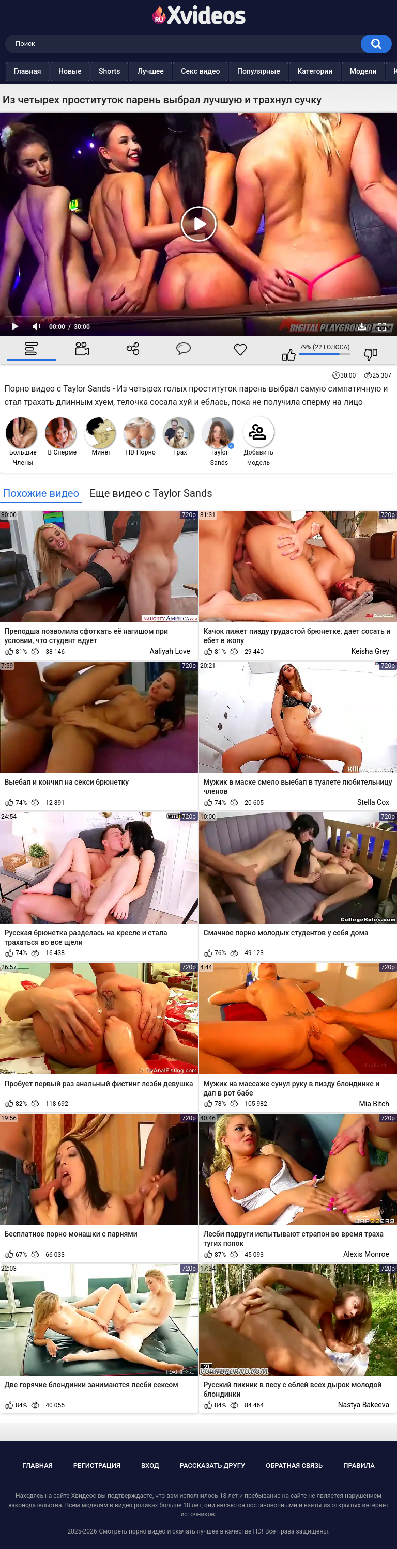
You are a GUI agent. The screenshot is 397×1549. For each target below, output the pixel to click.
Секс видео (220, 71)
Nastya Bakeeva (363, 1405)
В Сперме (61, 436)
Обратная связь (294, 1465)
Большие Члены (21, 441)
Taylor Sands (218, 441)
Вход (150, 1465)
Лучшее (170, 71)
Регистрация (96, 1465)
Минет (99, 436)
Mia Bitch (374, 1104)
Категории (335, 71)
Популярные (278, 71)
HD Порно (140, 436)
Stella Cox (373, 802)
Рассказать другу (213, 1465)
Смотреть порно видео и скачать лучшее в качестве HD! (181, 1531)
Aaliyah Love (170, 651)
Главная (47, 71)
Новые (89, 71)
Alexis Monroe (366, 1254)
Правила (359, 1465)
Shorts (129, 71)
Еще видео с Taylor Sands (150, 493)
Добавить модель (258, 441)
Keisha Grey (370, 651)
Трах (178, 436)
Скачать (362, 326)
